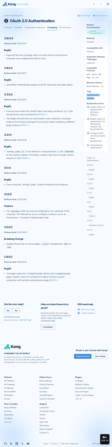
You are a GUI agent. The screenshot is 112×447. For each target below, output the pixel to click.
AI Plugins (79, 381)
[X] (22, 443)
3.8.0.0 (90, 174)
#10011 (23, 125)
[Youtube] (28, 443)
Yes (8, 310)
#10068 (24, 158)
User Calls (44, 422)
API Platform (9, 381)
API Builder (8, 395)
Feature (92, 216)
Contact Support (86, 313)
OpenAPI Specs (46, 395)
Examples (18, 27)
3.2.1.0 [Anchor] (8, 134)
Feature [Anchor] (8, 206)
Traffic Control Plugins (84, 395)
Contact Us (44, 433)
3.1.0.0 (89, 211)
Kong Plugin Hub (16, 16)
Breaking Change (96, 225)
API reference (65, 27)
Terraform (8, 418)
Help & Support (46, 429)
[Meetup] (11, 443)
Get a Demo (100, 356)
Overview (8, 27)
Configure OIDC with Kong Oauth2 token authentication (97, 137)
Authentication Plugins (84, 388)
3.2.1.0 (89, 193)
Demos (42, 418)
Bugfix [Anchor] (7, 50)
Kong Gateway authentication (96, 146)
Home (6, 16)
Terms (45, 444)
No (16, 310)
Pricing (7, 399)
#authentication (93, 95)
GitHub (42, 415)
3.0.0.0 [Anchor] (8, 227)
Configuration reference (35, 27)
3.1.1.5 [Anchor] (7, 167)
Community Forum (47, 411)
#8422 (52, 280)
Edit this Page (26, 320)
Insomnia (43, 391)
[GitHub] (5, 443)
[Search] (94, 4)
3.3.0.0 (89, 183)
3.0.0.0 (90, 220)
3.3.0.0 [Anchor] (8, 94)
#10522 (41, 114)
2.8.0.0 (90, 230)
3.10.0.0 (90, 165)
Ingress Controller (47, 399)
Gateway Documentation (94, 32)
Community (44, 407)
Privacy (54, 444)
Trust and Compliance (69, 444)
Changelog (52, 27)
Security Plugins (82, 391)
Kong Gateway (46, 381)
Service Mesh (10, 391)
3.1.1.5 (89, 202)
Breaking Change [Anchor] (13, 239)
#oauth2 (90, 98)
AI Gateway (9, 388)
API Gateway (9, 384)
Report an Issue (10, 320)
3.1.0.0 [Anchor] (8, 194)
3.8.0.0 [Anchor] (8, 68)
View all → (79, 399)
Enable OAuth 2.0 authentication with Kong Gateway (97, 111)
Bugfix (91, 170)
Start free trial (82, 356)
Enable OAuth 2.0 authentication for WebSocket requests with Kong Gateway (97, 124)
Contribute (48, 327)
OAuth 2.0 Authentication (93, 159)
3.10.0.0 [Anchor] (8, 38)
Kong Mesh (44, 388)
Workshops (44, 425)
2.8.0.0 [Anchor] (8, 256)
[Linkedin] (16, 443)
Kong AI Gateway (47, 384)
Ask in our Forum (86, 309)
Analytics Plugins (82, 384)
